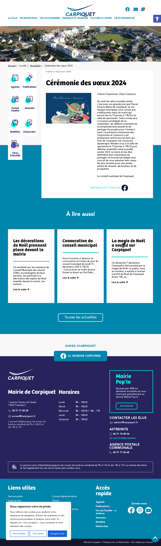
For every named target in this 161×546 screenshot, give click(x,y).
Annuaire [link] (101, 518)
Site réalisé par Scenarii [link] (142, 542)
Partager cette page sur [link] (109, 188)
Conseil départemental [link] (64, 496)
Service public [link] (15, 496)
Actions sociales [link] (19, 27)
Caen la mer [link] (14, 501)
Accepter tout (57, 534)
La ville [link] (12, 18)
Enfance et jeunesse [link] (75, 18)
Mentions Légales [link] (92, 542)
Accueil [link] (12, 66)
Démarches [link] (102, 526)
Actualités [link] (35, 66)
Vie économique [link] (124, 18)
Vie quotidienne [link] (50, 18)
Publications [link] (103, 506)
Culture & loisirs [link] (101, 18)
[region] (38, 521)
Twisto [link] (55, 501)
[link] (157, 19)
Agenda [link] (100, 502)
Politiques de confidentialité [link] (115, 542)
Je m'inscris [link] (126, 406)
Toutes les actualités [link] (80, 317)
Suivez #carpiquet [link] (80, 346)
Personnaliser (19, 534)
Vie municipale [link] (28, 18)
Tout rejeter (38, 534)
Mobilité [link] (100, 522)
